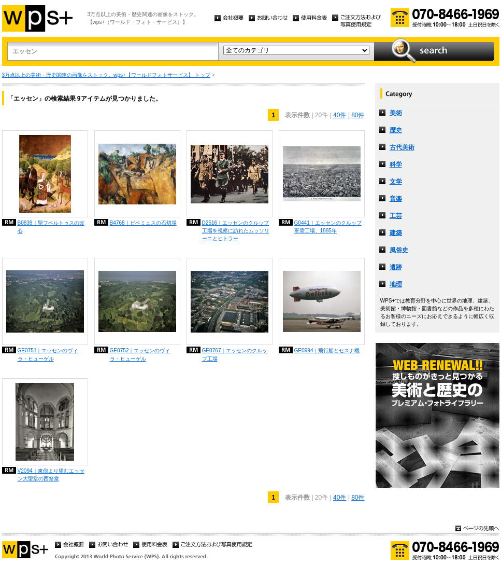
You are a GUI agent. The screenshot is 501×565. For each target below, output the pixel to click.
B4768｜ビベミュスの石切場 (143, 223)
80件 (357, 115)
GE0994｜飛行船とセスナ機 (327, 350)
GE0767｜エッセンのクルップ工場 (235, 354)
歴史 (396, 130)
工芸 (396, 215)
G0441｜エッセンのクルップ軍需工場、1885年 (328, 226)
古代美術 (402, 147)
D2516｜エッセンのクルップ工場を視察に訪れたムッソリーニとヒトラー (235, 230)
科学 (396, 164)
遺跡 (396, 267)
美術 (396, 113)
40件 (339, 115)
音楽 (396, 198)
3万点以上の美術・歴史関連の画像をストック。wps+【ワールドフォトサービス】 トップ (106, 75)
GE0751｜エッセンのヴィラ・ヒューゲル (48, 354)
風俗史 (399, 250)
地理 (396, 284)
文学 (396, 181)
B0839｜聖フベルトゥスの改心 (51, 226)
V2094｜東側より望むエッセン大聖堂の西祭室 (51, 474)
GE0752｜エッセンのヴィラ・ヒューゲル (140, 354)
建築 (396, 233)
